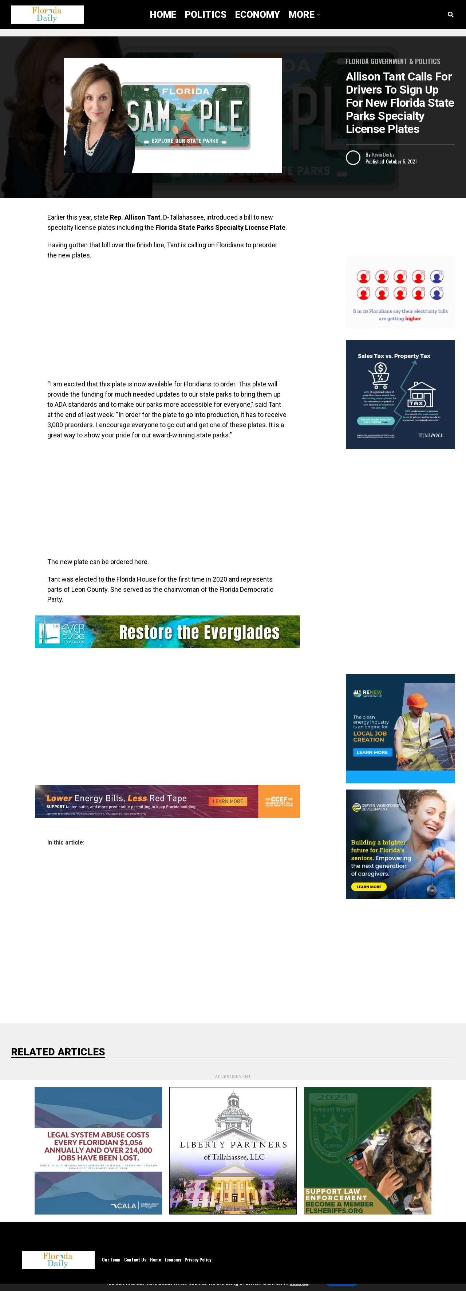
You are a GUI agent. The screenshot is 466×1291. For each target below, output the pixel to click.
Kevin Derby (383, 154)
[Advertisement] (167, 319)
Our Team (111, 1259)
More (302, 14)
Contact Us (135, 1259)
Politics (205, 14)
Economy (257, 14)
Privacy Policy (198, 1259)
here (140, 562)
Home (163, 14)
